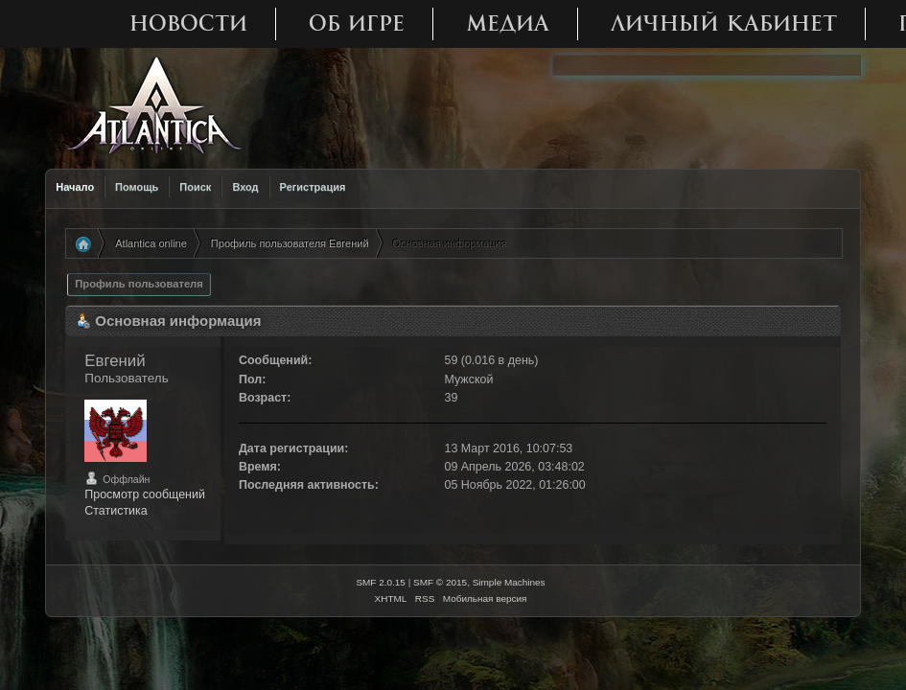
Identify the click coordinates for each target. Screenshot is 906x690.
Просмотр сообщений (144, 494)
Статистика (116, 511)
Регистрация (313, 187)
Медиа (507, 23)
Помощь (136, 187)
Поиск (195, 187)
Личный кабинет (724, 23)
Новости (188, 23)
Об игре (357, 23)
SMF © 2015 (440, 582)
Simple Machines (509, 582)
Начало (75, 187)
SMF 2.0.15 (381, 582)
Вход (245, 187)
